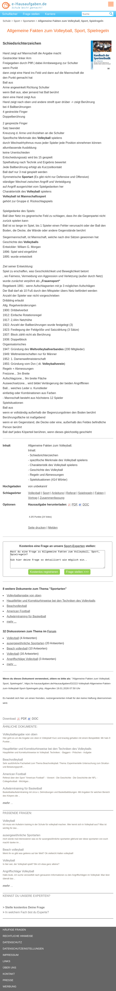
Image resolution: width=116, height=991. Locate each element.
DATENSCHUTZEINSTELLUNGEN (23, 948)
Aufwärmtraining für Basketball (26, 616)
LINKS (6, 961)
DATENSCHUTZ (12, 942)
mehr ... (11, 621)
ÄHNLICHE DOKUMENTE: (20, 726)
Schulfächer (10, 14)
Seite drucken (37, 527)
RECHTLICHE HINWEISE (18, 936)
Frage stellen (31, 14)
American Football (18, 611)
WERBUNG (9, 986)
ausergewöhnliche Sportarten (25, 643)
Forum (51, 631)
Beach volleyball (17, 648)
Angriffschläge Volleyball (22, 658)
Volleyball (34, 493)
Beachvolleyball (17, 605)
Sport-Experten (74, 546)
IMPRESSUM (10, 954)
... (8, 802)
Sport (17, 20)
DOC (84, 504)
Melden (53, 527)
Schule (7, 20)
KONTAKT (9, 973)
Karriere (50, 14)
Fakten (99, 493)
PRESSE (8, 980)
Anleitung (58, 493)
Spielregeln (85, 493)
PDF (72, 504)
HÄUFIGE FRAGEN (14, 929)
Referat (71, 493)
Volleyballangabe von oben (24, 595)
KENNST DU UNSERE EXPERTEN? (26, 895)
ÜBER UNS (9, 967)
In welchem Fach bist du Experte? (27, 912)
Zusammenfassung (52, 497)
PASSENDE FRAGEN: (17, 813)
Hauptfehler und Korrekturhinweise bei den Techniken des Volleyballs (51, 600)
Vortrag (32, 497)
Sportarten (29, 20)
